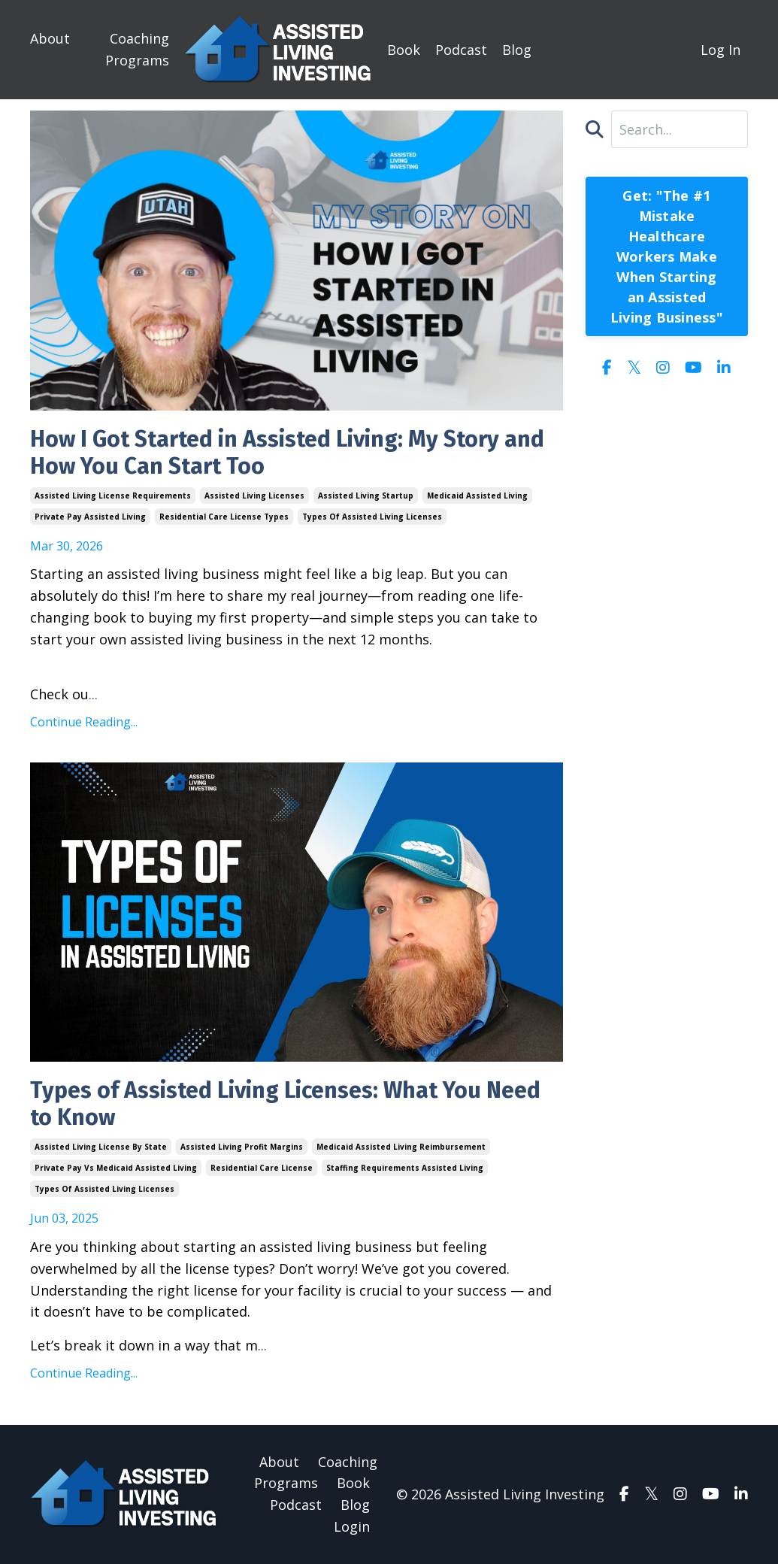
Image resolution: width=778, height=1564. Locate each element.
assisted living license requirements (113, 495)
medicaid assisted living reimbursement (401, 1146)
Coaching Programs (137, 49)
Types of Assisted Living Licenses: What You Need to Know (285, 1104)
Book (403, 50)
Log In (720, 50)
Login (352, 1526)
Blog (516, 50)
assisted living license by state (101, 1146)
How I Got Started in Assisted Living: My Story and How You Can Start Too (287, 453)
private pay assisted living (90, 516)
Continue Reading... (84, 722)
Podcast (461, 50)
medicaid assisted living (477, 495)
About (50, 38)
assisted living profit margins (241, 1146)
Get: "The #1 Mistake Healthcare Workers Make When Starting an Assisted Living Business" (666, 256)
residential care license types (224, 516)
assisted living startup (365, 495)
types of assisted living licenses (372, 516)
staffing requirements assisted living (404, 1167)
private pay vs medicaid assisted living (116, 1167)
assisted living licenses (254, 495)
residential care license (261, 1167)
